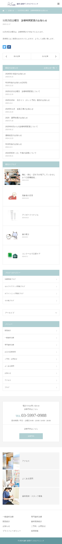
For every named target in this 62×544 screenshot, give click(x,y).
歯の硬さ (25, 234)
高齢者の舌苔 (27, 195)
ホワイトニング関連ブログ (14, 293)
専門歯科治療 (9, 345)
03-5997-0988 (33, 415)
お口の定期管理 (10, 352)
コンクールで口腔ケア (31, 254)
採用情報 (34, 531)
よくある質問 (9, 366)
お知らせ (8, 373)
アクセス (8, 380)
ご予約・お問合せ (11, 359)
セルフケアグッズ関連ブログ (15, 286)
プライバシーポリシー (12, 531)
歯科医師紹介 (36, 521)
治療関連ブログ (10, 279)
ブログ (7, 387)
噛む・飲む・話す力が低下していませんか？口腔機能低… (38, 176)
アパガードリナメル (30, 215)
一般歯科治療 (9, 338)
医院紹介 (8, 330)
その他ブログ (9, 300)
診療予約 (31, 436)
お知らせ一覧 (49, 68)
